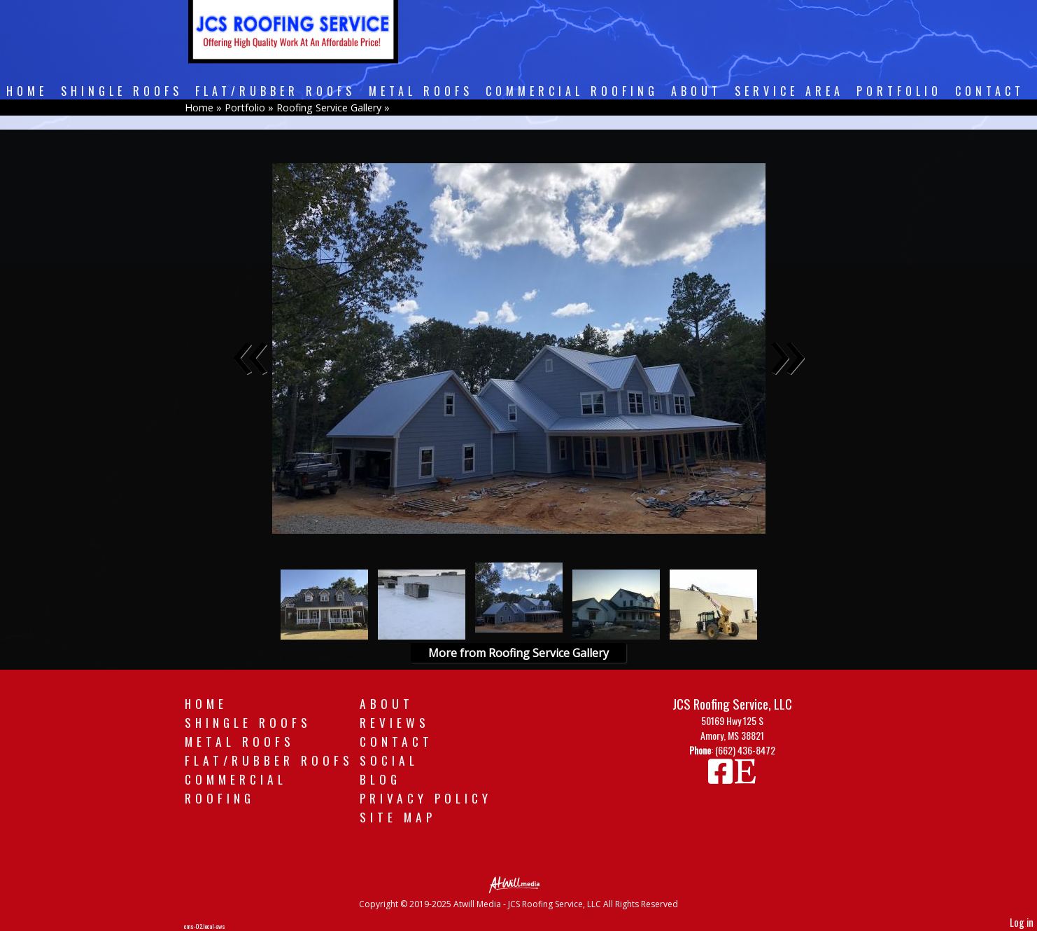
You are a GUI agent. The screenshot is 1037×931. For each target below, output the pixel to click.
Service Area (789, 91)
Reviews (395, 722)
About (696, 91)
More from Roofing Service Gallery (518, 653)
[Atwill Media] (518, 883)
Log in (1022, 922)
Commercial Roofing (572, 91)
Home (27, 91)
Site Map (398, 817)
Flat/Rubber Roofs (275, 91)
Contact (989, 91)
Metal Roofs (421, 91)
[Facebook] (721, 777)
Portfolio (899, 91)
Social (389, 760)
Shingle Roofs (122, 91)
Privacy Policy (426, 798)
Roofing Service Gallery (328, 107)
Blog (380, 779)
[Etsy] (745, 777)
